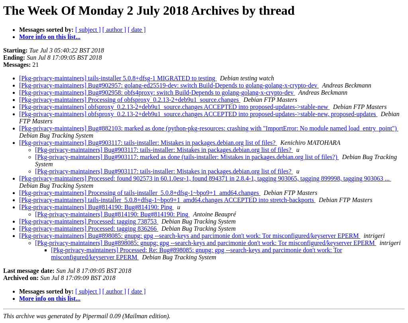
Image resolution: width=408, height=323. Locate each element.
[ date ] (136, 29)
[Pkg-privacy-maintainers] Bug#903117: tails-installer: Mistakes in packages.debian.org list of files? (148, 142)
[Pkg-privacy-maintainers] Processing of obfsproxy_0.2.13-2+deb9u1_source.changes (129, 99)
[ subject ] (88, 29)
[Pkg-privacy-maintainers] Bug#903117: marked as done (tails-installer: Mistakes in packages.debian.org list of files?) (187, 157)
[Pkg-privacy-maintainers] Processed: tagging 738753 (88, 221)
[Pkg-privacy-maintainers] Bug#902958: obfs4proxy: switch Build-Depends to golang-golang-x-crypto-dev (157, 92)
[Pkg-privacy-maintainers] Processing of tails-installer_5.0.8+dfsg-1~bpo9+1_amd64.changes (140, 192)
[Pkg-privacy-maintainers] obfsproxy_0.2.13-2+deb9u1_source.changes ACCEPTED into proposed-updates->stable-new (174, 106)
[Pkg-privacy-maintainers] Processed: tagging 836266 (88, 228)
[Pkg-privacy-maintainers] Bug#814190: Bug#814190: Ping (96, 207)
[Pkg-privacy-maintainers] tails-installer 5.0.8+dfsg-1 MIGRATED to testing (118, 78)
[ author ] (114, 29)
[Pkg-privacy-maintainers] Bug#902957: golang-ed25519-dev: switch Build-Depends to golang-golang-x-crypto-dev (169, 85)
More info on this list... (49, 36)
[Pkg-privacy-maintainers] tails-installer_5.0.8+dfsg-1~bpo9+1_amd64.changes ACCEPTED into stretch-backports (167, 200)
